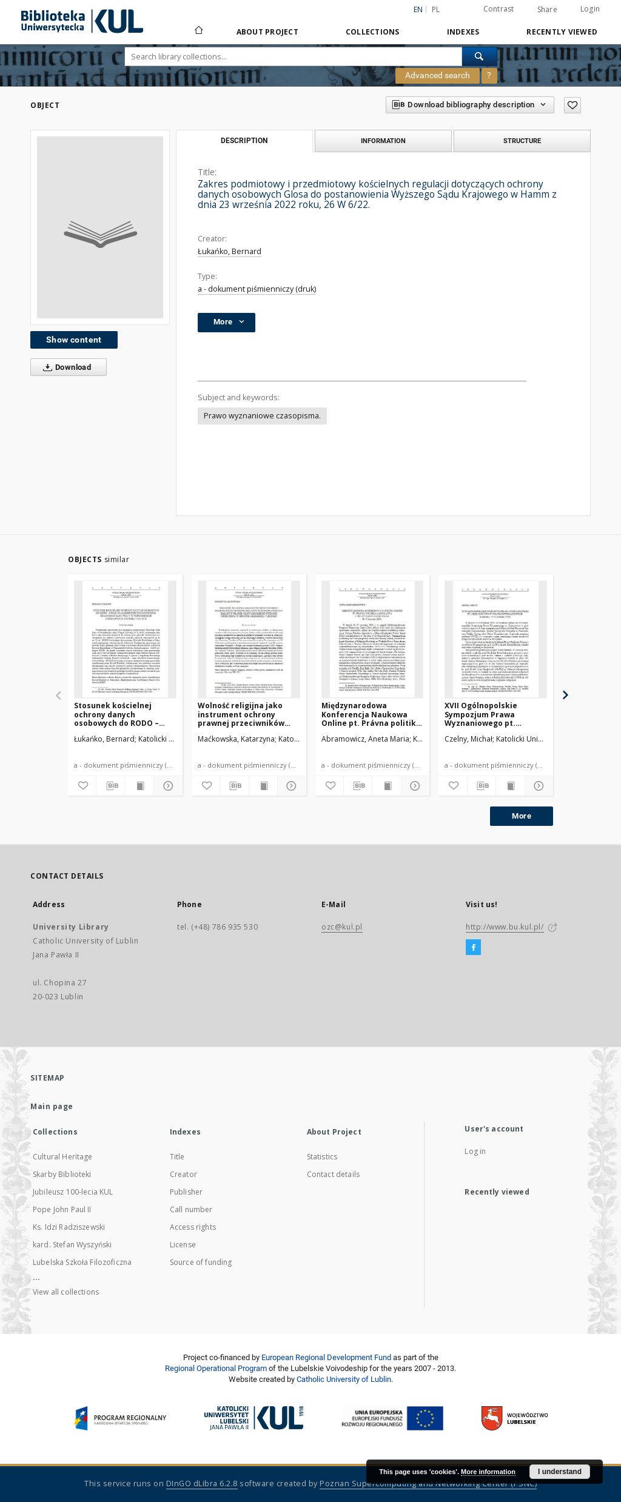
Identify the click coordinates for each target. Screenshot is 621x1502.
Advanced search (437, 75)
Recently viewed (561, 32)
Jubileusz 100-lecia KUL (73, 1192)
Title (177, 1157)
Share (547, 10)
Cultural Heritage (63, 1157)
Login (590, 9)
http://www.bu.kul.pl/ (505, 927)
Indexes (463, 32)
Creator (183, 1174)
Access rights (193, 1227)
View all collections (66, 1292)
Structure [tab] (522, 140)
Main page (51, 1106)
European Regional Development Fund (326, 1357)
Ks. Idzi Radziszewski (69, 1227)
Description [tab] (244, 140)
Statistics (322, 1157)
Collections (373, 32)
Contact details (333, 1174)
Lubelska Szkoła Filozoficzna (82, 1262)
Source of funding (201, 1262)
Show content (74, 339)
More (521, 815)
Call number (191, 1209)
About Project (267, 32)
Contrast (498, 9)
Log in (475, 1151)
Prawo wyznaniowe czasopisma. (262, 416)
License (183, 1244)
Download (64, 367)
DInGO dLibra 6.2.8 (202, 1483)
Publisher (186, 1192)
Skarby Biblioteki (62, 1174)
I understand (560, 1471)
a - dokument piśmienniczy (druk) (257, 289)
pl (436, 9)
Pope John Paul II (62, 1209)
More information (488, 1471)
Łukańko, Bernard (229, 251)
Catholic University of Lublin (344, 1379)
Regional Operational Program (216, 1368)
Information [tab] (383, 140)
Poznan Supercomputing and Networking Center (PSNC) (428, 1483)
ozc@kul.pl (342, 927)
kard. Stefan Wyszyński (72, 1244)
